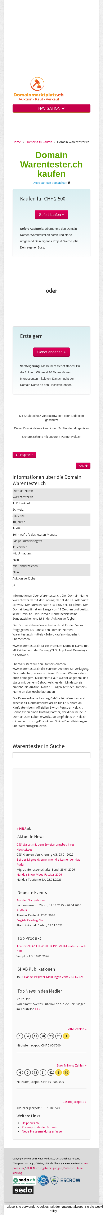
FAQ (83, 466)
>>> (37, 1009)
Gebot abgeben (51, 352)
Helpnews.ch (30, 1123)
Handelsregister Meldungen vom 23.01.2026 (54, 977)
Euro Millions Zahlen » (71, 1065)
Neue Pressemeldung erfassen (42, 1131)
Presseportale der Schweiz (40, 1127)
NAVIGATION (51, 108)
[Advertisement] (51, 41)
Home (17, 142)
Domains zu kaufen (39, 142)
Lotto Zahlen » (76, 1029)
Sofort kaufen (51, 215)
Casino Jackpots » (74, 1102)
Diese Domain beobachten (50, 182)
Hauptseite (24, 455)
